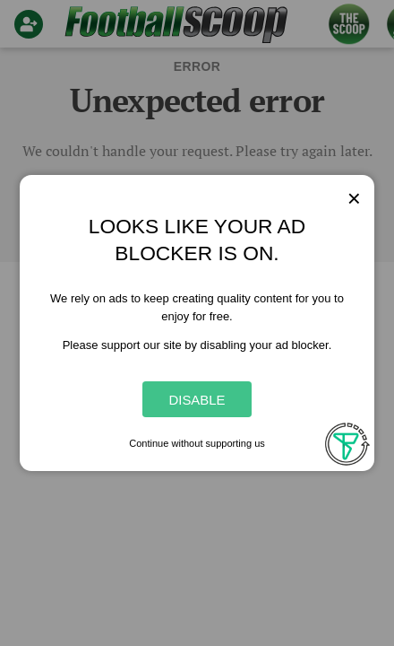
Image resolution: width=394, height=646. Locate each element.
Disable (196, 399)
